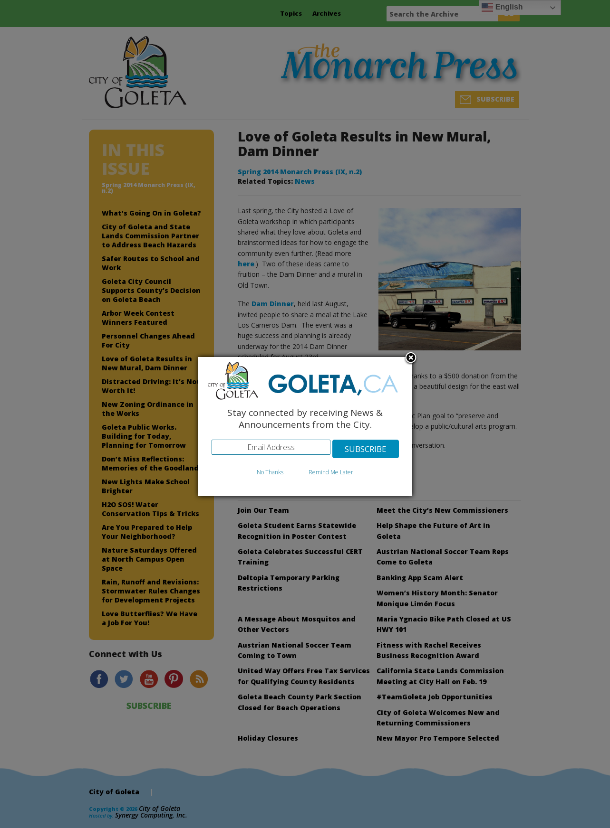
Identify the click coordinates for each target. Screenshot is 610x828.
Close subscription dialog (411, 358)
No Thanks (270, 472)
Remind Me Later (331, 472)
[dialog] (305, 426)
